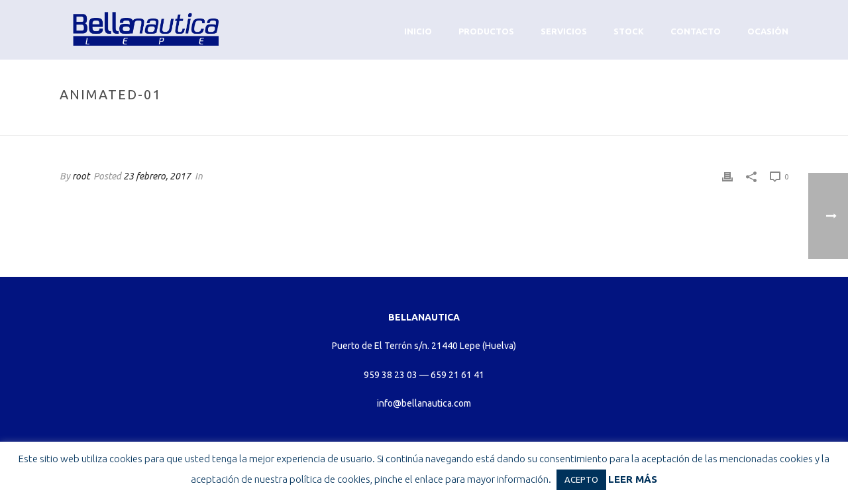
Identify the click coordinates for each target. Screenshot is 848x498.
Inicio (418, 31)
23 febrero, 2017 (157, 176)
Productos (486, 31)
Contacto (695, 31)
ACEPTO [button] (581, 479)
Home (616, 122)
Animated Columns (677, 122)
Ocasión (767, 31)
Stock (628, 31)
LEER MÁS (632, 479)
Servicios (564, 31)
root (80, 176)
